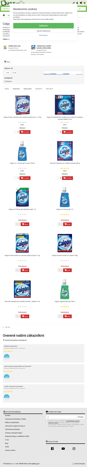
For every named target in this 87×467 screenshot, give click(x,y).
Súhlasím (43, 25)
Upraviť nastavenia (43, 31)
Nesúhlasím (43, 35)
